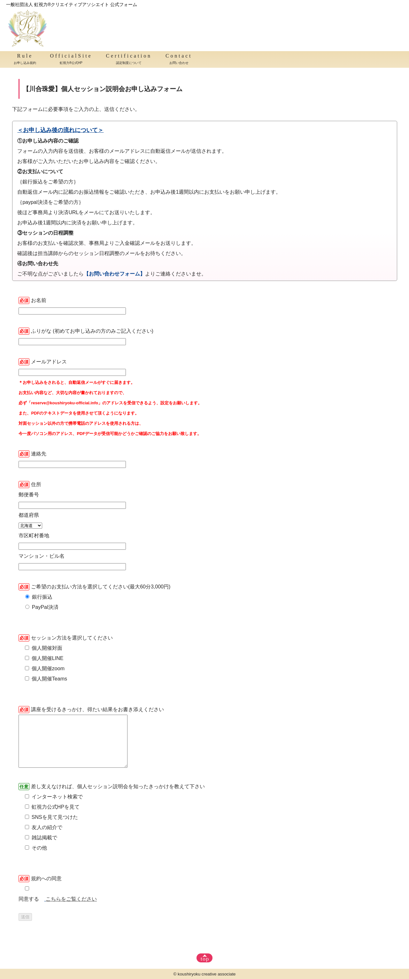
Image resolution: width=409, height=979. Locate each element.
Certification (129, 59)
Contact (179, 59)
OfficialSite (71, 59)
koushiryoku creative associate (207, 974)
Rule (25, 59)
